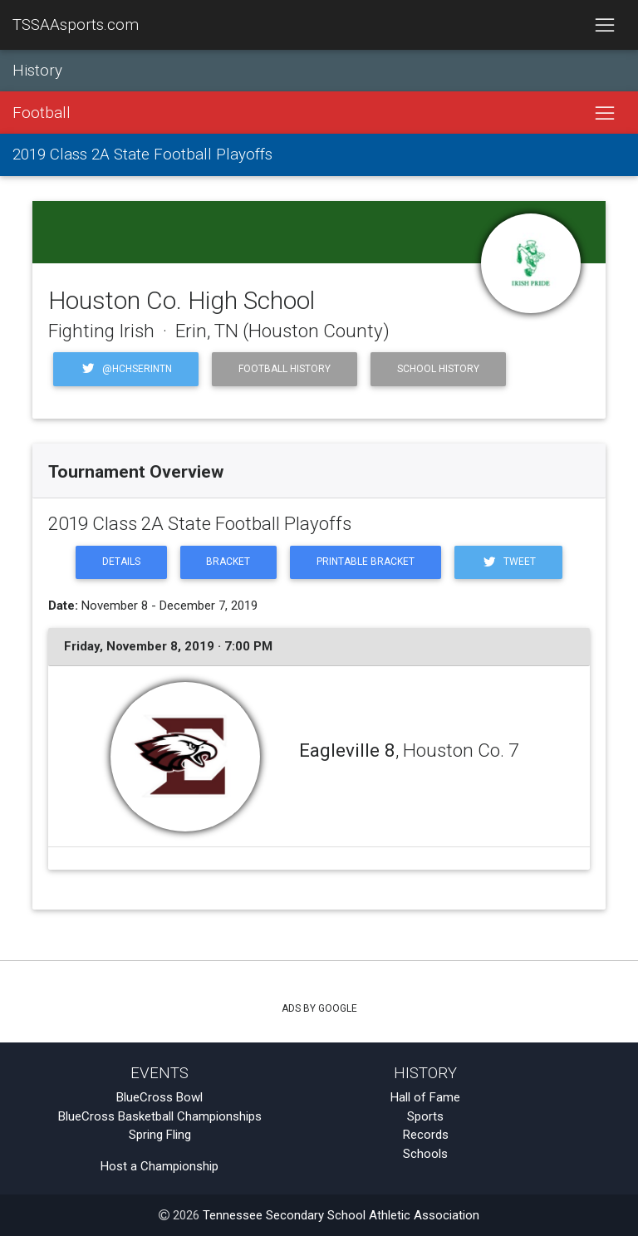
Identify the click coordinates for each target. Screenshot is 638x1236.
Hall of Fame (425, 1097)
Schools (425, 1153)
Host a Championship (159, 1166)
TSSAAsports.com (75, 25)
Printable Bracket (366, 561)
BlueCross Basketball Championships (160, 1116)
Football (41, 113)
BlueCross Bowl (159, 1097)
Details (121, 561)
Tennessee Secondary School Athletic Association (341, 1215)
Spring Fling (160, 1134)
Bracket (228, 561)
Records (426, 1134)
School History (438, 369)
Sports (425, 1116)
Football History (284, 369)
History (37, 70)
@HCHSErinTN (126, 368)
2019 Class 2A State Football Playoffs (142, 154)
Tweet (508, 562)
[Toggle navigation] (604, 25)
